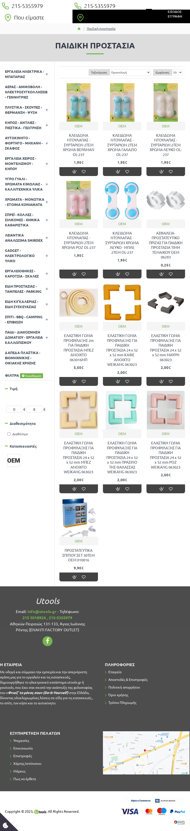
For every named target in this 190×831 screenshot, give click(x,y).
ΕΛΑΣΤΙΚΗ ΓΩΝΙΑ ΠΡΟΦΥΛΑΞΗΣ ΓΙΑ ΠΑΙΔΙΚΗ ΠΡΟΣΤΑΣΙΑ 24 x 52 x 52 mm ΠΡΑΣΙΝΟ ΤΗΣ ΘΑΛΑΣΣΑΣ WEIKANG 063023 (122, 457)
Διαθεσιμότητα (23, 423)
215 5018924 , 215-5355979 (47, 617)
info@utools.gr (41, 611)
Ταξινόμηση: (99, 72)
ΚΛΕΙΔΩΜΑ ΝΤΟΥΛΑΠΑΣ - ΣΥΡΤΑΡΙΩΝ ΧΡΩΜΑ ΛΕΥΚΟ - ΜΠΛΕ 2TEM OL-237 (122, 243)
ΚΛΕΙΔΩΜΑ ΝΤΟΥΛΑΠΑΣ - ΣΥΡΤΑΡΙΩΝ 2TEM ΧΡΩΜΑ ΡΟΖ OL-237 (78, 240)
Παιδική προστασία (101, 28)
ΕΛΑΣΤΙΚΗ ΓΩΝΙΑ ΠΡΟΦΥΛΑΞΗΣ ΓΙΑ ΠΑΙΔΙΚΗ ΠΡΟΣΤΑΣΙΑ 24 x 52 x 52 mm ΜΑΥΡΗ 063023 (165, 347)
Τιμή (14, 388)
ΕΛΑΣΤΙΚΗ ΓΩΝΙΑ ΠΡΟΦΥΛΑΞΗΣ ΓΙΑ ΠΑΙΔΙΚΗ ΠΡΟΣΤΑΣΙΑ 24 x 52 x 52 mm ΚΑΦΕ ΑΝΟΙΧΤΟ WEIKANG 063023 (122, 350)
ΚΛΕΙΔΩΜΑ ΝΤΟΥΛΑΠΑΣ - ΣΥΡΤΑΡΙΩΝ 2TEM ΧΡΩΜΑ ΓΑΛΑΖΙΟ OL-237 (122, 145)
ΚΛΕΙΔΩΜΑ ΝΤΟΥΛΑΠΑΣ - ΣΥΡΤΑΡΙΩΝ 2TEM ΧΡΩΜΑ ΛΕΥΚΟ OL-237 (166, 145)
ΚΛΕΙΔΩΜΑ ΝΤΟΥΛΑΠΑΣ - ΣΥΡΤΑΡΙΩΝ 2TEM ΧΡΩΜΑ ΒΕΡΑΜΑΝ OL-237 (78, 145)
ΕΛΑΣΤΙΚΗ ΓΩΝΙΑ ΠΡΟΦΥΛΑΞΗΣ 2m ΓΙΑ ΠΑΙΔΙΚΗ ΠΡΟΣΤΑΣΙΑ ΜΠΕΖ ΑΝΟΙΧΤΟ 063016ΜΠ (79, 347)
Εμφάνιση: (162, 72)
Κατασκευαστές (23, 446)
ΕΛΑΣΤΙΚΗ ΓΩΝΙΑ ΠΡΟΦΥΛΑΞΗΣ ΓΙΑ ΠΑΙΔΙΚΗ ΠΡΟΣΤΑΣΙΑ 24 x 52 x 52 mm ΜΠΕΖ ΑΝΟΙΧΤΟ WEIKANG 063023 (78, 457)
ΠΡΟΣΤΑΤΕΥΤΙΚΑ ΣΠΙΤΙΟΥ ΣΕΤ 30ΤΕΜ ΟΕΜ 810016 (78, 555)
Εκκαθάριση (33, 376)
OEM (78, 126)
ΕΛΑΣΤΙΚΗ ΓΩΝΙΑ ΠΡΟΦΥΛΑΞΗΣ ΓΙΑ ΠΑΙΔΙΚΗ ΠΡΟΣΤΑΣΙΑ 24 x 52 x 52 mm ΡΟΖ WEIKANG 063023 (165, 454)
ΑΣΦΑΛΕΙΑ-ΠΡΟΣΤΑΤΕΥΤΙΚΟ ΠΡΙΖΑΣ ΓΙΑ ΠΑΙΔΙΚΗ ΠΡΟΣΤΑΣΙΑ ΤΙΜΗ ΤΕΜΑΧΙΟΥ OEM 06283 (166, 245)
